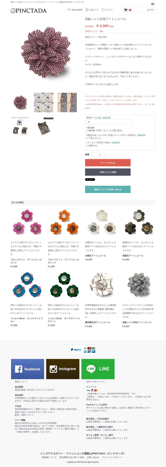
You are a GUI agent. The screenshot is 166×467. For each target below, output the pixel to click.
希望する (92, 145)
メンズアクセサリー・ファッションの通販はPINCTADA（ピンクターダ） (83, 453)
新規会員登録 (74, 10)
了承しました (94, 138)
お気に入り (92, 10)
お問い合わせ (93, 457)
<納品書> (91, 128)
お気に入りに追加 (108, 172)
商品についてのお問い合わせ (107, 189)
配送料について (49, 457)
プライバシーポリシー (112, 457)
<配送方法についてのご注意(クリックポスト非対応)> (111, 135)
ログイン (107, 10)
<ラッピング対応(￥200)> (98, 142)
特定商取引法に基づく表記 (71, 457)
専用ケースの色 (94, 118)
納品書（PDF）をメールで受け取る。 (105, 130)
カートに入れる (108, 163)
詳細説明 (106, 118)
